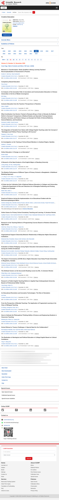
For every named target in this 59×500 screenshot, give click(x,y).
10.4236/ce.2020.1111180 (10, 100)
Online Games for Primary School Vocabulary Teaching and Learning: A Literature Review (28, 212)
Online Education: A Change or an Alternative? (15, 152)
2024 (14, 51)
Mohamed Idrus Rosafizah (7, 239)
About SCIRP (35, 463)
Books (2, 469)
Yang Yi (3, 341)
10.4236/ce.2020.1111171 (10, 206)
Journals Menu (29, 40)
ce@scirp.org (20, 24)
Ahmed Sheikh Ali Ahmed (49, 263)
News (2, 476)
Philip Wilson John (5, 273)
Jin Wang (3, 307)
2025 (9, 51)
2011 (31, 53)
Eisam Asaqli (4, 154)
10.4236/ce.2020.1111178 (10, 126)
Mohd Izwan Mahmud (29, 329)
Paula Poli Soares (49, 202)
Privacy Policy (34, 490)
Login (3, 8)
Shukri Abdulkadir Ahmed (22, 263)
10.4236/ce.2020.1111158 (10, 345)
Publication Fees (35, 474)
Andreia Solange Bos (6, 202)
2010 (36, 53)
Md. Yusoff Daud (47, 215)
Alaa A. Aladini (4, 106)
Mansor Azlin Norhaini (20, 239)
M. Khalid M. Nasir (27, 215)
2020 (36, 51)
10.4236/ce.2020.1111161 (10, 311)
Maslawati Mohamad (37, 215)
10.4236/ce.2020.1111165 (10, 267)
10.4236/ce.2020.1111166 (10, 255)
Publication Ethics (35, 484)
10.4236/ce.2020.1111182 (10, 78)
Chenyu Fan (9, 227)
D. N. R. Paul (9, 176)
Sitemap (3, 472)
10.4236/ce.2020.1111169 (10, 231)
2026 (4, 51)
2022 (25, 51)
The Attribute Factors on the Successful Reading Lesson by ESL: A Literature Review (27, 271)
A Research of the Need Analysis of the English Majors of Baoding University (24, 162)
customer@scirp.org (9, 419)
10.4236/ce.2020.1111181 (10, 88)
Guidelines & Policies (29, 43)
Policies (33, 479)
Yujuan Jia (20, 227)
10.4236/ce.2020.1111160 (10, 323)
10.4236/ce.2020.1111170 (10, 219)
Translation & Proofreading (7, 486)
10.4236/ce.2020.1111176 (10, 148)
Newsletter (4, 374)
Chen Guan (10, 134)
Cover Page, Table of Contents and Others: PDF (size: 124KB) (17, 66)
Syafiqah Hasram (5, 215)
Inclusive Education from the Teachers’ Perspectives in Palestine (21, 104)
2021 (31, 51)
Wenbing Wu (4, 319)
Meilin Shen (4, 190)
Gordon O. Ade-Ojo (6, 74)
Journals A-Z (4, 465)
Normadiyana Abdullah (7, 329)
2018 (47, 51)
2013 (20, 53)
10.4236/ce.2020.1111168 (10, 243)
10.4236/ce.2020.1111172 (10, 194)
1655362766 (7, 425)
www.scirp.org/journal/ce (18, 23)
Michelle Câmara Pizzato (18, 202)
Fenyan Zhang (43, 251)
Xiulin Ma (3, 227)
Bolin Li (9, 190)
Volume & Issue (5, 490)
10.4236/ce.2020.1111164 (10, 277)
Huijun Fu (10, 285)
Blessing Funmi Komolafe (7, 251)
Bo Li (17, 307)
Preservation (34, 486)
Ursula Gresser (14, 122)
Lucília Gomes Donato (39, 202)
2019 (41, 51)
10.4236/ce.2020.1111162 (10, 299)
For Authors (34, 469)
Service (3, 479)
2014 (14, 53)
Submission (6, 35)
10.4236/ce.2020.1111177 (10, 138)
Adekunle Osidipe (34, 251)
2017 (52, 51)
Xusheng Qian (50, 251)
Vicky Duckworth (16, 74)
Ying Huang (4, 285)
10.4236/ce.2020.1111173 (10, 180)
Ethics (32, 465)
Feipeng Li (3, 134)
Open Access (34, 481)
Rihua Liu (10, 319)
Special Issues (34, 476)
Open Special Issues (7, 392)
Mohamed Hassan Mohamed (8, 263)
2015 (9, 53)
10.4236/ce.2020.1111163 (10, 289)
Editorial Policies (35, 467)
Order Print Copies (5, 484)
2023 (20, 51)
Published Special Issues (8, 395)
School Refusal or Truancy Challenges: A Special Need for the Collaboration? (24, 327)
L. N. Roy (3, 176)
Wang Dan (8, 341)
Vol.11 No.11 (14, 76)
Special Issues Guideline (8, 398)
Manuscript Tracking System (8, 481)
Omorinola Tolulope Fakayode (22, 251)
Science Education (28, 208)
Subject (3, 467)
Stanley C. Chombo (6, 144)
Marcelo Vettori (29, 202)
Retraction (33, 488)
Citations (15, 26)
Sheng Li (15, 227)
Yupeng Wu (16, 319)
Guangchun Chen (11, 307)
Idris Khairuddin (30, 239)
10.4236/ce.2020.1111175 (10, 158)
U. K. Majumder (17, 176)
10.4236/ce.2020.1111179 (10, 110)
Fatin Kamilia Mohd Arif (16, 215)
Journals (9, 12)
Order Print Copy (6, 377)
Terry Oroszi (4, 84)
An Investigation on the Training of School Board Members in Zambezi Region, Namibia (27, 142)
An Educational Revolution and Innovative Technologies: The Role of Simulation (25, 293)
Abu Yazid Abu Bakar (18, 329)
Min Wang (3, 96)
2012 (25, 53)
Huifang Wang (16, 164)
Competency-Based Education (10, 81)
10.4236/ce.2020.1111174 (10, 168)
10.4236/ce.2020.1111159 (10, 333)
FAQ (3, 383)
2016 (4, 53)
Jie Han (10, 164)
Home (3, 12)
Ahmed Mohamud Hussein (36, 263)
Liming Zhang (4, 164)
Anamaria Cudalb (5, 122)
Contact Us (5, 380)
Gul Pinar (3, 295)
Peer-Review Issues (36, 472)
